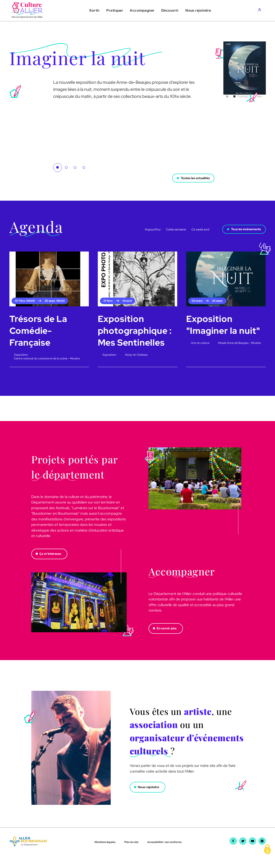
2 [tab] (66, 167)
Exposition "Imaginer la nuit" (223, 324)
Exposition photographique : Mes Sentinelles (135, 330)
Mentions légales (105, 842)
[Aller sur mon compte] (261, 10)
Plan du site (131, 842)
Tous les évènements (246, 229)
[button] (94, 10)
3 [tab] (75, 167)
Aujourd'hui (153, 229)
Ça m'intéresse (50, 554)
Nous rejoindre (148, 787)
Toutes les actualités (195, 177)
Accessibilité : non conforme (164, 842)
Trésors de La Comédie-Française (38, 330)
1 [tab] (57, 167)
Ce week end (200, 229)
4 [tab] (83, 167)
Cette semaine (176, 229)
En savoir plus (167, 628)
